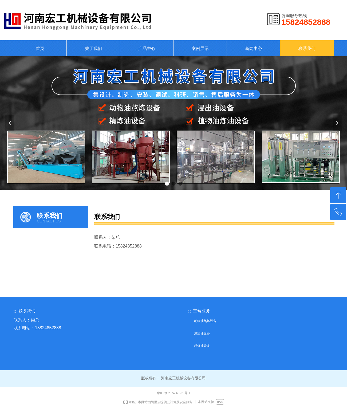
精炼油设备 (202, 346)
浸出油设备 (202, 333)
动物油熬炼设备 (205, 321)
